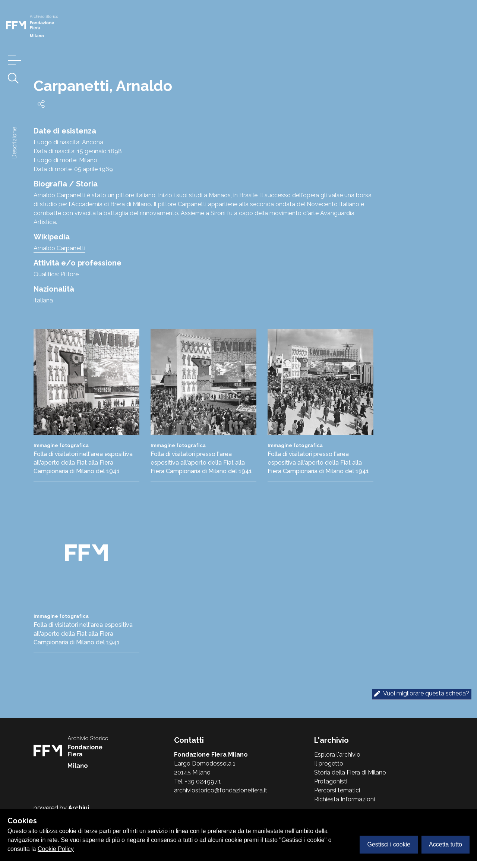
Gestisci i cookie (388, 844)
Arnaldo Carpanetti (59, 248)
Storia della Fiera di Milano (350, 772)
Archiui (78, 807)
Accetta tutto (445, 844)
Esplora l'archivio (337, 754)
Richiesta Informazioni (344, 799)
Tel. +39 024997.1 (197, 781)
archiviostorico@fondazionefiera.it (220, 790)
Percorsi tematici (337, 790)
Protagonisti (330, 781)
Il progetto (328, 763)
